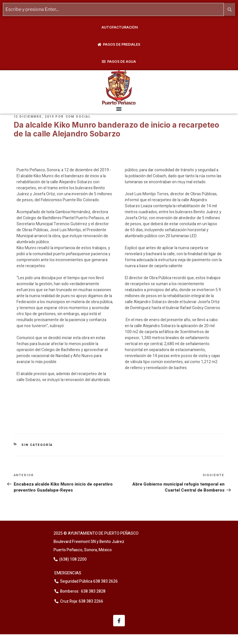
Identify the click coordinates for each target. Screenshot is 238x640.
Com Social (78, 116)
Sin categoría (37, 444)
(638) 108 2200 (72, 559)
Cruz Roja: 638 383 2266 (81, 601)
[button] (119, 108)
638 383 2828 (92, 591)
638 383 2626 (105, 581)
